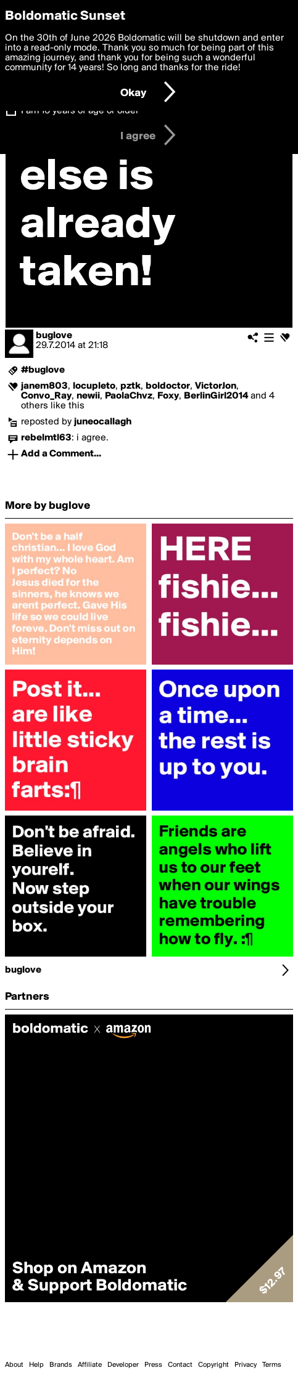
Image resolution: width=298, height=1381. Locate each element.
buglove (54, 336)
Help (36, 1365)
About (14, 1365)
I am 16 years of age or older (80, 111)
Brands (60, 1365)
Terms (271, 1365)
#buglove (43, 370)
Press (153, 1365)
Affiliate (90, 1365)
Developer (123, 1365)
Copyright (213, 1365)
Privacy (245, 1365)
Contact (180, 1365)
